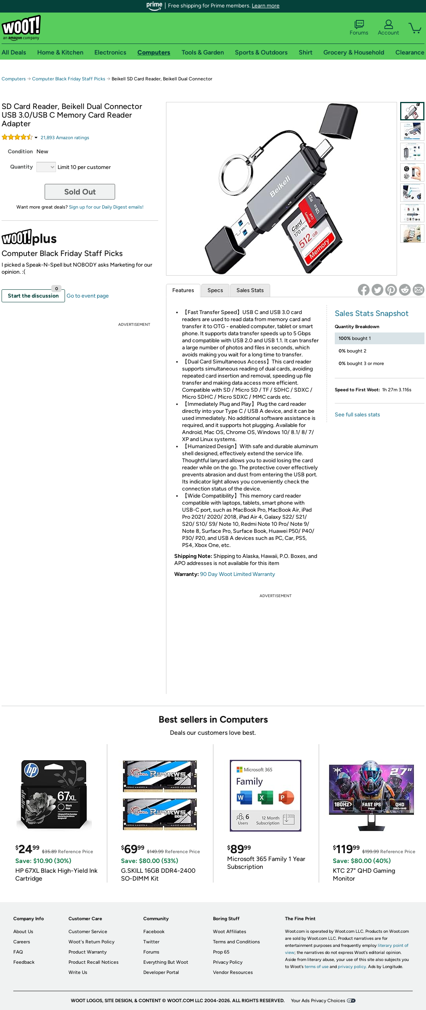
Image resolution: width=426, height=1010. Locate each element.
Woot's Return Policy (91, 942)
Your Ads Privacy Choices (318, 1000)
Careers (21, 942)
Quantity (21, 166)
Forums (359, 28)
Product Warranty (87, 952)
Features (183, 290)
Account (388, 28)
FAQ (18, 952)
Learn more (266, 5)
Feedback (23, 962)
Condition (20, 151)
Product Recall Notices (94, 962)
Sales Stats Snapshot (372, 313)
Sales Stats (250, 290)
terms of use (317, 966)
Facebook (153, 931)
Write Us (78, 972)
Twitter (151, 942)
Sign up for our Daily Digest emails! (106, 207)
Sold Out (80, 191)
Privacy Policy (227, 962)
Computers (14, 79)
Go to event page (88, 295)
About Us (23, 931)
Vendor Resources (233, 972)
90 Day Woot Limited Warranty (237, 574)
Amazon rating (65, 137)
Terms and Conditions (236, 942)
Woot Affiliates (229, 931)
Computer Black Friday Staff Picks (68, 79)
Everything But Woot (165, 962)
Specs (215, 290)
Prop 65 (221, 952)
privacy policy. (352, 966)
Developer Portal (161, 972)
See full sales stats (357, 414)
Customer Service (88, 931)
